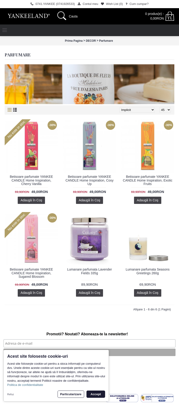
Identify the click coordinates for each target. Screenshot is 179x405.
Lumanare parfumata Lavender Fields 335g (89, 271)
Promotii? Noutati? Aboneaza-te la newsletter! (87, 334)
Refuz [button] (10, 394)
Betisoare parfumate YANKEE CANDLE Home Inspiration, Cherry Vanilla (31, 180)
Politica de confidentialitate (25, 385)
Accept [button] (96, 394)
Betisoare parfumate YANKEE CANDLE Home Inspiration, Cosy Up (89, 180)
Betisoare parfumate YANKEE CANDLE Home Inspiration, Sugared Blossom (31, 273)
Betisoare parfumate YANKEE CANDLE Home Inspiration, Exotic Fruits (147, 180)
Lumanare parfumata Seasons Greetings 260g (147, 271)
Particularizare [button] (71, 394)
